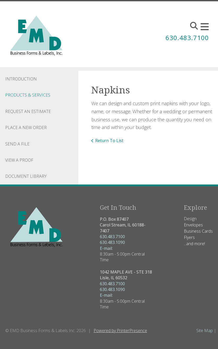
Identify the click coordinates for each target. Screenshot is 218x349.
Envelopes (193, 225)
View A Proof (19, 160)
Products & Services (27, 95)
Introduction (21, 79)
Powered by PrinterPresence (120, 330)
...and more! (194, 243)
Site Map (204, 330)
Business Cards (198, 231)
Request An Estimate (28, 111)
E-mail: (106, 248)
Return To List (109, 140)
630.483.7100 (187, 37)
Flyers (189, 237)
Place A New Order (26, 127)
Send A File (17, 144)
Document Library (26, 176)
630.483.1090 (112, 242)
